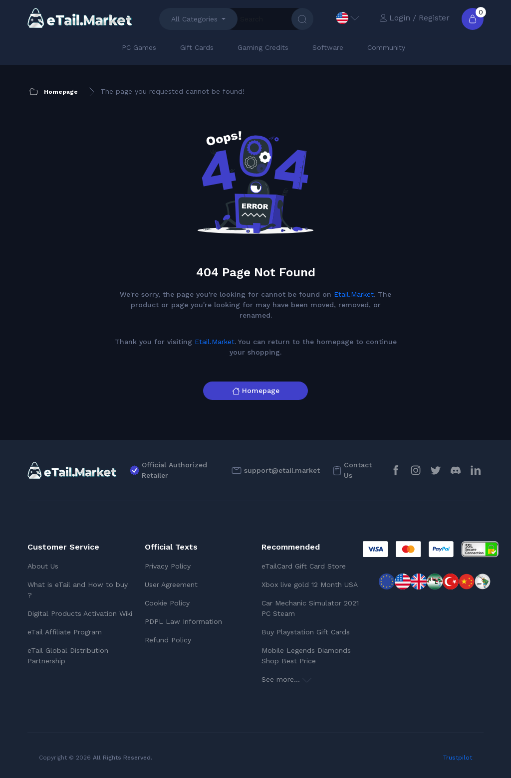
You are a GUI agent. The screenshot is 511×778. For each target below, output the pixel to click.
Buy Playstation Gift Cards (305, 632)
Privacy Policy (168, 566)
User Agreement (171, 584)
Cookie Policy (167, 603)
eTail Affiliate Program (64, 632)
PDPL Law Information (183, 621)
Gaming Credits (263, 47)
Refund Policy (168, 640)
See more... (286, 679)
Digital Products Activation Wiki (79, 613)
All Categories (194, 19)
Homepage (255, 391)
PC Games (139, 47)
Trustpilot (457, 757)
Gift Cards (197, 47)
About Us (42, 566)
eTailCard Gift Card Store (303, 566)
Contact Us (358, 470)
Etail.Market (354, 294)
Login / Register (414, 17)
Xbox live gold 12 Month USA (309, 584)
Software (327, 47)
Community (386, 47)
